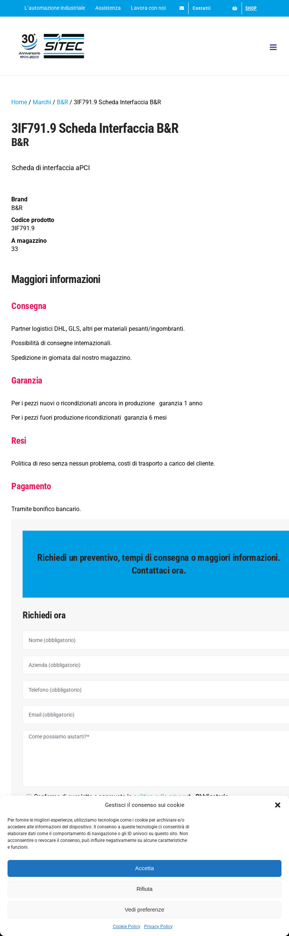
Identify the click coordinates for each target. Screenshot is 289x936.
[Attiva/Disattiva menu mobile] (274, 47)
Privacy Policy (158, 926)
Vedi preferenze (144, 909)
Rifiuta (145, 889)
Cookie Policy (126, 926)
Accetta (144, 868)
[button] (277, 805)
